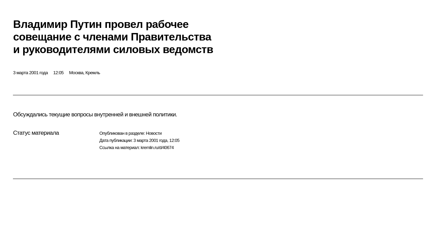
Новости (153, 133)
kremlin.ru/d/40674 (157, 147)
